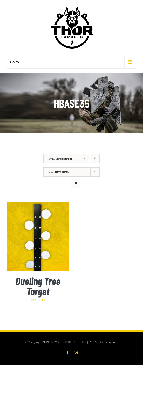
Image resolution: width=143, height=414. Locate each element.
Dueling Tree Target (38, 286)
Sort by (59, 158)
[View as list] (75, 183)
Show (58, 171)
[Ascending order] (95, 158)
